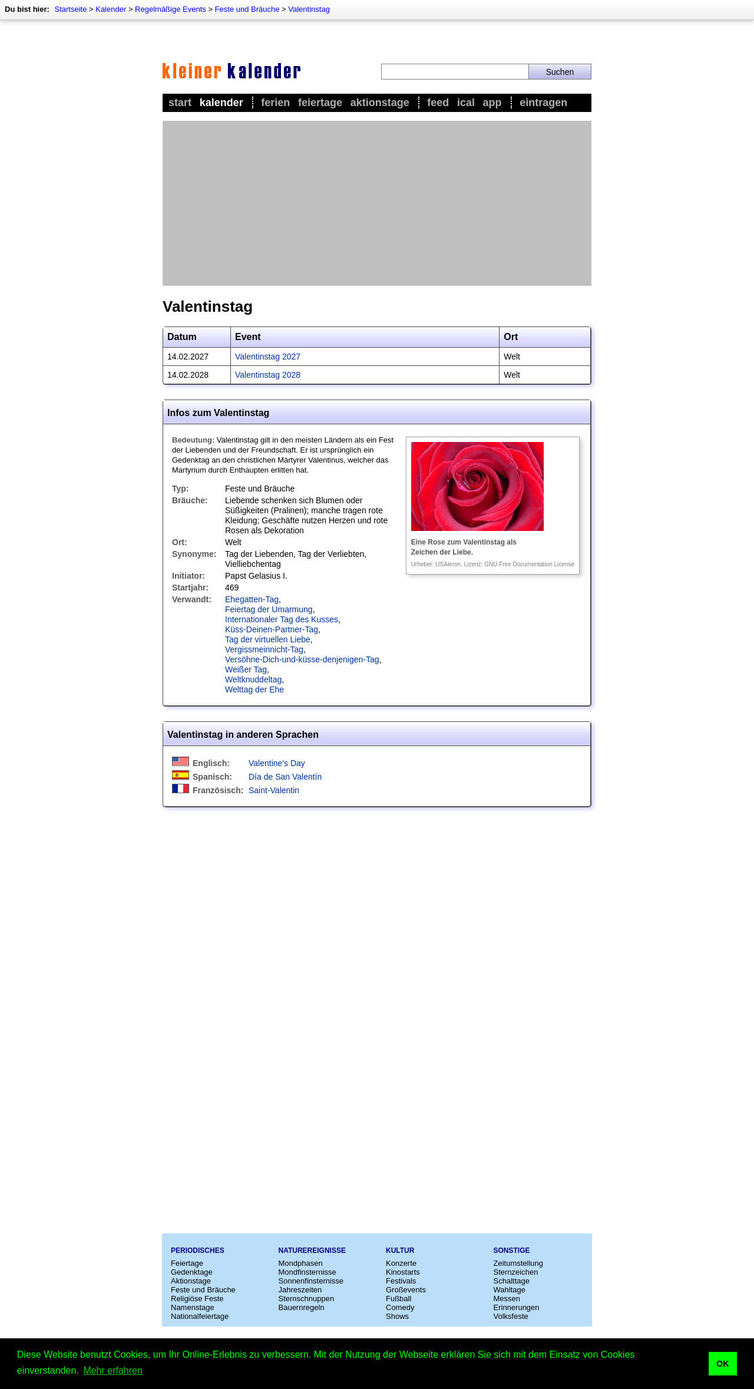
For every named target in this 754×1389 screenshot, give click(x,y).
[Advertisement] (377, 203)
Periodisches (197, 1250)
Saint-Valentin (274, 790)
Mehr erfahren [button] (113, 1370)
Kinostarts (403, 1272)
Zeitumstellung (519, 1263)
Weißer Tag (246, 669)
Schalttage (512, 1280)
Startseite (70, 9)
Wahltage (509, 1289)
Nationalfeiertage (200, 1316)
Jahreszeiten (300, 1289)
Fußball (398, 1298)
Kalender (110, 9)
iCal (466, 102)
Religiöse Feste (197, 1298)
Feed (438, 102)
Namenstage (192, 1307)
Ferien (275, 102)
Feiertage (320, 102)
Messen (507, 1298)
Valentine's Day (277, 763)
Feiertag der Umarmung (269, 609)
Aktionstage (379, 102)
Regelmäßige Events (170, 9)
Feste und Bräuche (247, 9)
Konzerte (401, 1263)
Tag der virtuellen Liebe (267, 639)
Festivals (401, 1280)
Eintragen (543, 102)
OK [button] (722, 1363)
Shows (397, 1316)
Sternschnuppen (307, 1298)
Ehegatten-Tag (252, 599)
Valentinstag (309, 9)
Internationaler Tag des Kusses (281, 619)
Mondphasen (301, 1263)
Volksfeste (511, 1316)
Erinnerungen (517, 1307)
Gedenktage (192, 1272)
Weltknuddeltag (253, 679)
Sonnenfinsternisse (311, 1280)
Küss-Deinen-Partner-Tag (271, 629)
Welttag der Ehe (254, 689)
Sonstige (512, 1250)
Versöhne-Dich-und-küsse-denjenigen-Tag (302, 659)
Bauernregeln (302, 1307)
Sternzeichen (516, 1272)
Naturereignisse (312, 1250)
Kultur (400, 1250)
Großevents (406, 1289)
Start (179, 102)
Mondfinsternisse (307, 1272)
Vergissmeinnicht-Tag (264, 649)
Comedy (400, 1307)
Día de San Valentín (285, 776)
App (492, 102)
